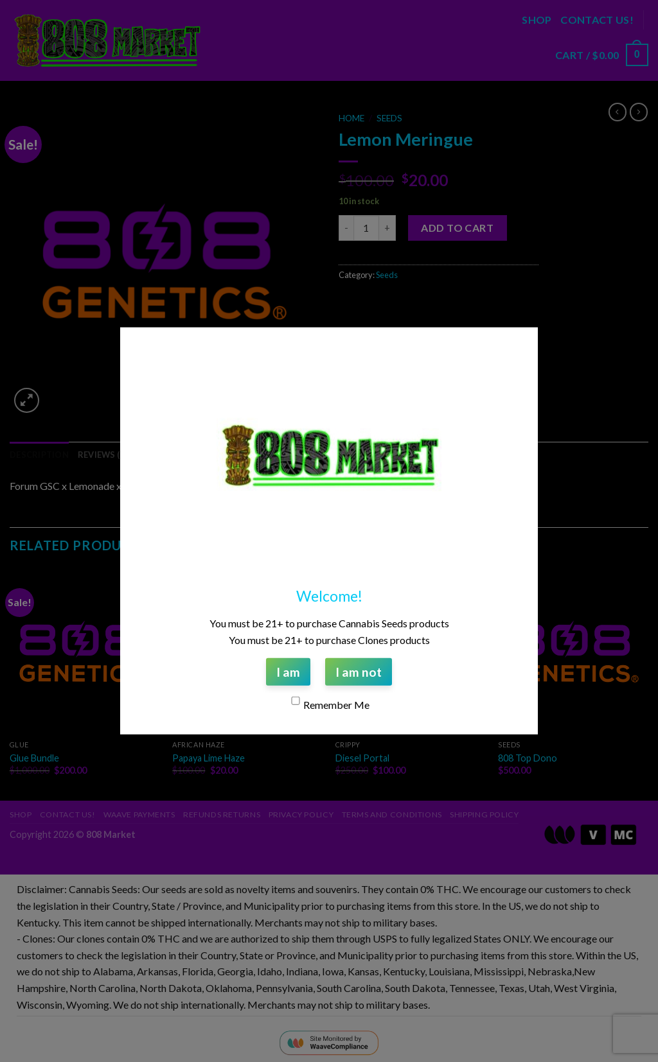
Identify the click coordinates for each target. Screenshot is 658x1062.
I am (288, 672)
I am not (358, 672)
